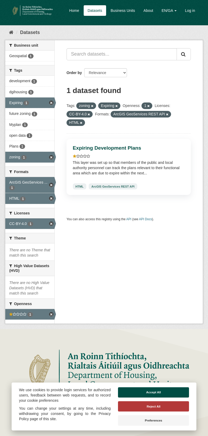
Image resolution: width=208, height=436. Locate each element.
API (128, 219)
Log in (190, 10)
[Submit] (184, 54)
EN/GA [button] (169, 10)
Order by (74, 73)
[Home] (11, 32)
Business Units (123, 10)
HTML (79, 186)
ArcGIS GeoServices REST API (112, 186)
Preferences (153, 420)
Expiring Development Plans (107, 148)
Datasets (95, 10)
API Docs (145, 219)
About (148, 10)
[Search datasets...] (122, 54)
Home (74, 10)
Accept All (153, 392)
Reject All (153, 406)
